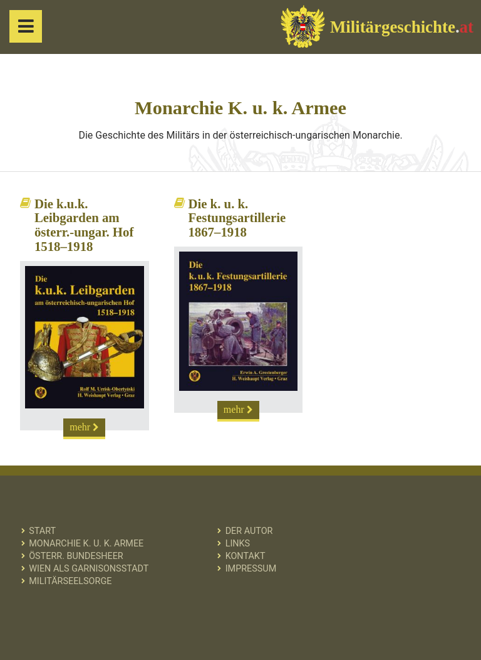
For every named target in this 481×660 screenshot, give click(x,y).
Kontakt (245, 556)
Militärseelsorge (70, 581)
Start (42, 531)
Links (238, 543)
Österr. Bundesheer (76, 556)
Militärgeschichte (377, 26)
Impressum (251, 568)
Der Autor (249, 531)
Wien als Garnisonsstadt (88, 568)
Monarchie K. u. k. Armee (86, 543)
